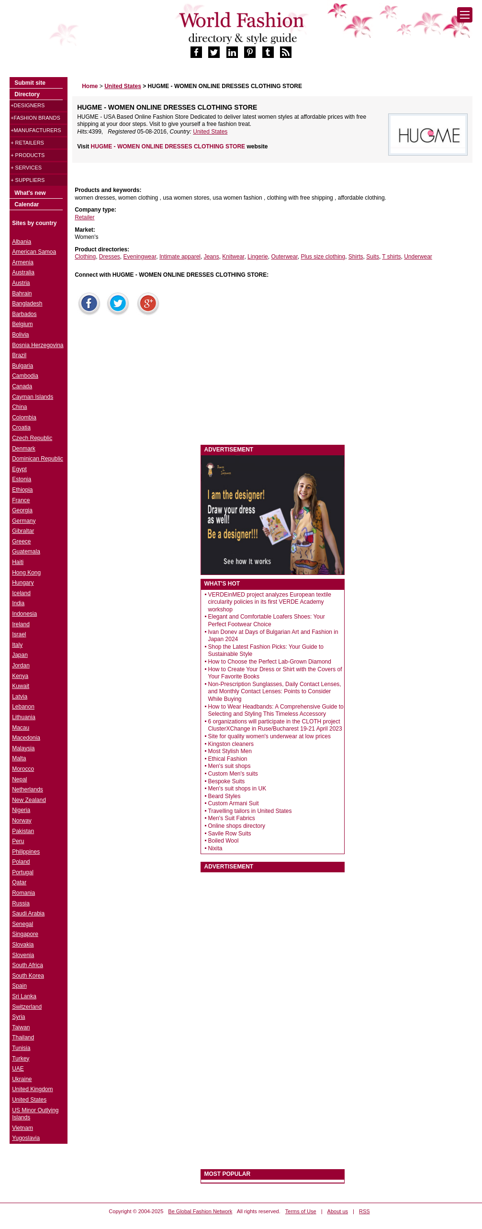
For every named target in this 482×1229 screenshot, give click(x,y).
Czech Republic (32, 438)
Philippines (26, 851)
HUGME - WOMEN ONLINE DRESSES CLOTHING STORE (169, 146)
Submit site (29, 82)
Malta (19, 758)
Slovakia (23, 944)
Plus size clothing (323, 256)
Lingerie (257, 256)
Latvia (19, 696)
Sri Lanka (24, 996)
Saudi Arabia (28, 913)
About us (337, 1211)
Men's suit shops (229, 766)
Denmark (23, 448)
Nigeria (21, 810)
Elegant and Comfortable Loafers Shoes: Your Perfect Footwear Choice (266, 620)
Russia (21, 903)
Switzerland (27, 1006)
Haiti (17, 562)
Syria (18, 1017)
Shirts (355, 256)
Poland (21, 861)
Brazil (19, 355)
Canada (22, 386)
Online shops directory (236, 826)
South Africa (27, 965)
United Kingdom (32, 1089)
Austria (21, 283)
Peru (18, 841)
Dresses (109, 256)
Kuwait (20, 686)
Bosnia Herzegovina (37, 345)
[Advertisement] (144, 382)
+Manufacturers (36, 130)
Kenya (20, 676)
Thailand (23, 1037)
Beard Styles (224, 796)
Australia (23, 272)
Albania (21, 241)
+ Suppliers (28, 180)
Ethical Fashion (227, 758)
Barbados (24, 314)
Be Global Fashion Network (200, 1211)
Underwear (418, 256)
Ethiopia (22, 489)
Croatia (21, 427)
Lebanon (23, 706)
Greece (21, 541)
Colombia (24, 417)
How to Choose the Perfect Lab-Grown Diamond (269, 661)
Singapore (25, 934)
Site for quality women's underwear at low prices (269, 736)
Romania (23, 893)
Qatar (19, 882)
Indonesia (24, 613)
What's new (30, 193)
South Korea (28, 975)
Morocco (23, 769)
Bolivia (20, 334)
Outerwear (284, 256)
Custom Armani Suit (233, 803)
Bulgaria (22, 365)
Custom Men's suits (233, 773)
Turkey (20, 1058)
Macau (20, 727)
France (21, 500)
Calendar (26, 204)
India (18, 603)
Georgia (22, 510)
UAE (18, 1068)
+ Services (26, 167)
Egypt (19, 469)
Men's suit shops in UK (237, 788)
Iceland (21, 593)
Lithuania (23, 717)
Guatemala (26, 551)
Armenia (23, 262)
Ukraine (22, 1079)
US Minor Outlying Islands (35, 1114)
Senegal (22, 924)
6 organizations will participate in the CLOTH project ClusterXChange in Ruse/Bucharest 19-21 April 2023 (275, 725)
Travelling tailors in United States (250, 811)
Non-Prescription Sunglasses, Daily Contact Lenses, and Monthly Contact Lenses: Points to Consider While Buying (274, 691)
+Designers (28, 105)
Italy (17, 645)
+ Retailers (27, 143)
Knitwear (233, 256)
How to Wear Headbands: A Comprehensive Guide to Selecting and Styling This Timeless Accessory (276, 710)
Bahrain (22, 293)
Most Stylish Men (230, 751)
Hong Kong (26, 572)
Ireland (21, 624)
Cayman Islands (32, 397)
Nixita (215, 848)
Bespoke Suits (226, 781)
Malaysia (23, 748)
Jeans (211, 256)
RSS (364, 1211)
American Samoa (34, 251)
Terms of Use (300, 1211)
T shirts (391, 256)
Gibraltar (23, 531)
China (19, 407)
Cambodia (25, 375)
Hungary (23, 582)
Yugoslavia (26, 1138)
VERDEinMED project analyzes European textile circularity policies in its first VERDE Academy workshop (269, 602)
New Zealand (29, 800)
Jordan (21, 665)
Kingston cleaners (231, 744)
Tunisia (21, 1048)
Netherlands (27, 789)
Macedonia (26, 737)
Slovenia (23, 955)
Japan (20, 655)
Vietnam (22, 1128)
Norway (22, 820)
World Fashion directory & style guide (241, 28)
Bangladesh (27, 303)
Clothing (85, 256)
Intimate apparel (180, 256)
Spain (19, 985)
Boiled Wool (223, 840)
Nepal (19, 779)
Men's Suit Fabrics (231, 818)
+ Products (28, 155)
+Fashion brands (35, 118)
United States (210, 131)
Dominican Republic (37, 458)
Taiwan (21, 1027)
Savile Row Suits (229, 833)
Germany (23, 521)
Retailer (84, 217)
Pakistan (23, 831)
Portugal (23, 872)
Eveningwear (140, 256)
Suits (372, 256)
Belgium (22, 324)
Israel (19, 634)
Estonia (21, 479)
